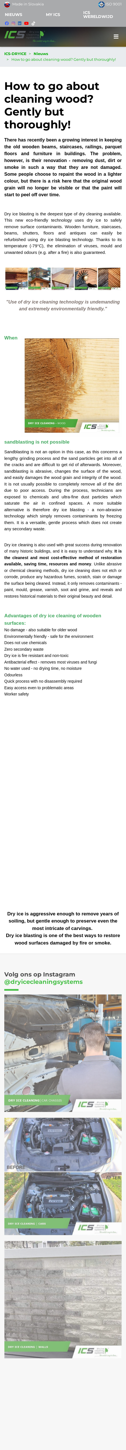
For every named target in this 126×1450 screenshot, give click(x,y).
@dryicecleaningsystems (43, 981)
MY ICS (53, 14)
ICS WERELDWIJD (98, 15)
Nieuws (13, 15)
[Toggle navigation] (116, 37)
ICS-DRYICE (15, 53)
